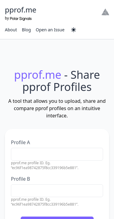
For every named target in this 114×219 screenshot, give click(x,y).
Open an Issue (50, 30)
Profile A (20, 142)
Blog (26, 30)
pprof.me (20, 10)
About (11, 30)
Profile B (20, 179)
